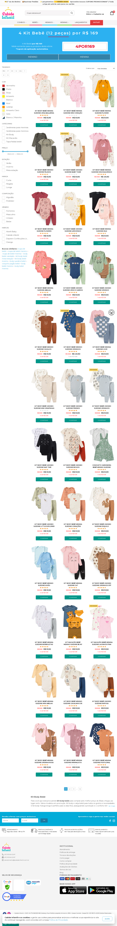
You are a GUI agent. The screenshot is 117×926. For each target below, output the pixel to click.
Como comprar (65, 861)
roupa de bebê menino (17, 251)
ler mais (112, 806)
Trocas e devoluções (68, 855)
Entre (88, 14)
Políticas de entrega (67, 852)
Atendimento (65, 849)
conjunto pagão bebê (11, 264)
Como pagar (64, 858)
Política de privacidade (68, 864)
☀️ (61, 2)
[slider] (3, 151)
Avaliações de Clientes (68, 867)
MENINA (84, 57)
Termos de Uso (65, 869)
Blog (61, 872)
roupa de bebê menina (11, 254)
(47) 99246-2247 (9, 854)
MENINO (32, 57)
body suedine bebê (18, 261)
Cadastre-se (98, 14)
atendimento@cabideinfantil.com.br (16, 860)
